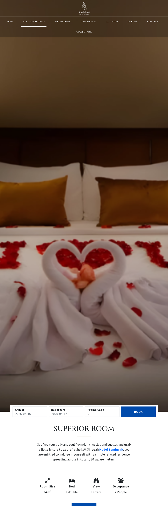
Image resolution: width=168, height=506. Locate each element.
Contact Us (154, 21)
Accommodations (34, 21)
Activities (112, 21)
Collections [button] (84, 31)
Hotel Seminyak (111, 449)
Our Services (88, 21)
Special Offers (63, 21)
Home (10, 21)
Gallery (132, 21)
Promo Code (95, 410)
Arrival (19, 410)
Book (138, 412)
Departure (58, 410)
